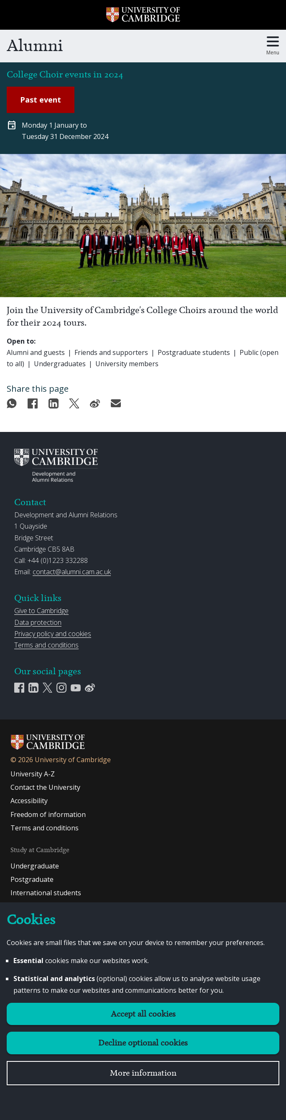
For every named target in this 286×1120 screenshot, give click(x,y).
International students (45, 892)
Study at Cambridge (39, 849)
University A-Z (32, 773)
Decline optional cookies (143, 1043)
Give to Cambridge (41, 610)
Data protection (37, 622)
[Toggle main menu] (272, 46)
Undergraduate (34, 866)
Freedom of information (48, 814)
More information (143, 1073)
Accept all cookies (143, 1014)
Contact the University (45, 787)
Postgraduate (32, 879)
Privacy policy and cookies (52, 633)
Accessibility (29, 800)
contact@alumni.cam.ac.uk (72, 571)
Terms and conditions (46, 645)
